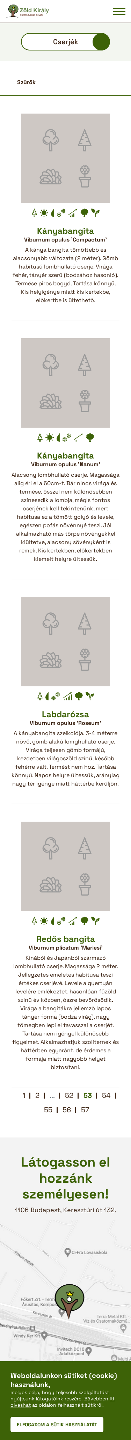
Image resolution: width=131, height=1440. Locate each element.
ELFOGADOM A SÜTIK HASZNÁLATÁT (57, 1424)
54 (106, 1095)
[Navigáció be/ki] (119, 11)
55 (48, 1109)
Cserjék (65, 41)
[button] (65, 82)
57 (85, 1109)
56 (67, 1109)
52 (69, 1095)
